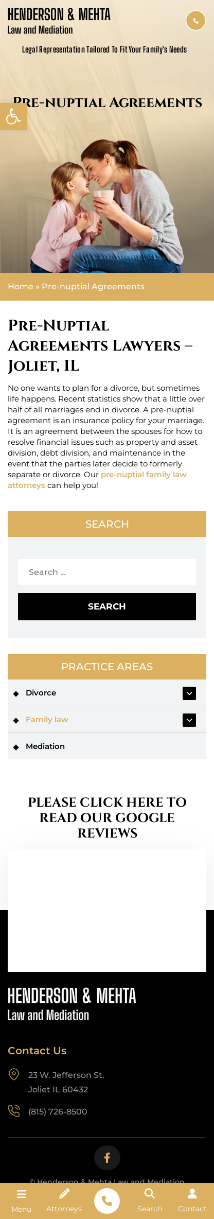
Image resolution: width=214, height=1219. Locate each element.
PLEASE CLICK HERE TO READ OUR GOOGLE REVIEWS (107, 818)
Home (20, 286)
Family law (47, 719)
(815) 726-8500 (196, 20)
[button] (13, 116)
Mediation (45, 746)
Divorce (41, 693)
